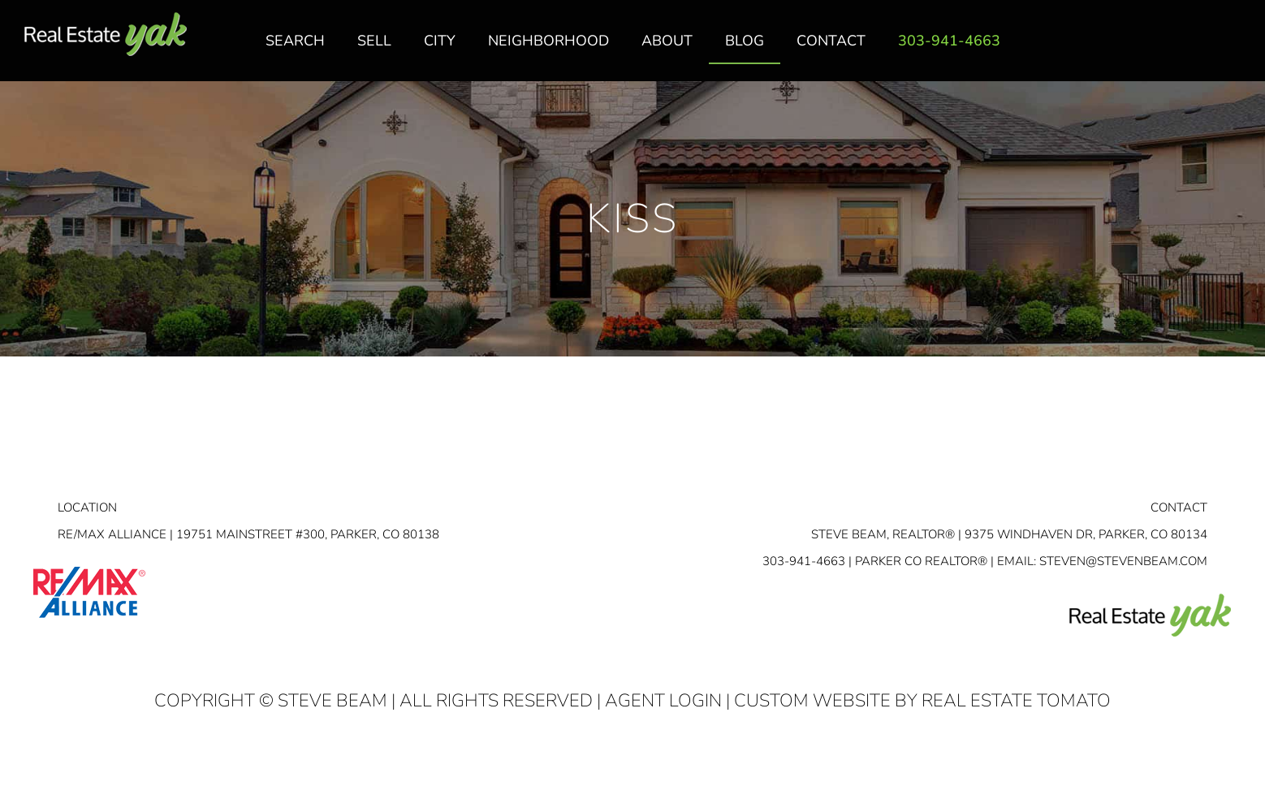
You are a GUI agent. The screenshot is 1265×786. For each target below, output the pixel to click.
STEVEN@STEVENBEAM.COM (1123, 561)
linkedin (1202, 49)
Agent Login (663, 701)
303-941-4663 (803, 561)
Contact (1179, 507)
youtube (1235, 49)
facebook (1170, 49)
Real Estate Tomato (1016, 701)
